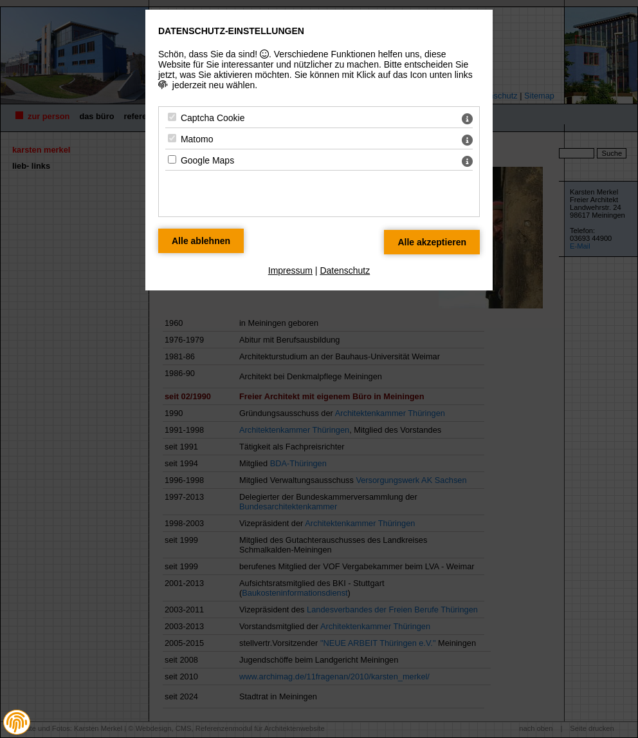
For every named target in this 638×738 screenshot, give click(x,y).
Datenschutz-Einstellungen (231, 31)
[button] (16, 722)
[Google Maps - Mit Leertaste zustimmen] (172, 159)
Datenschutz (345, 270)
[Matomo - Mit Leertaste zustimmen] (172, 138)
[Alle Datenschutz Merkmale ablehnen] (201, 241)
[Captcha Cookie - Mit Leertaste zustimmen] (172, 117)
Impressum (290, 270)
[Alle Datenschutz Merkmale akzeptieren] (432, 242)
